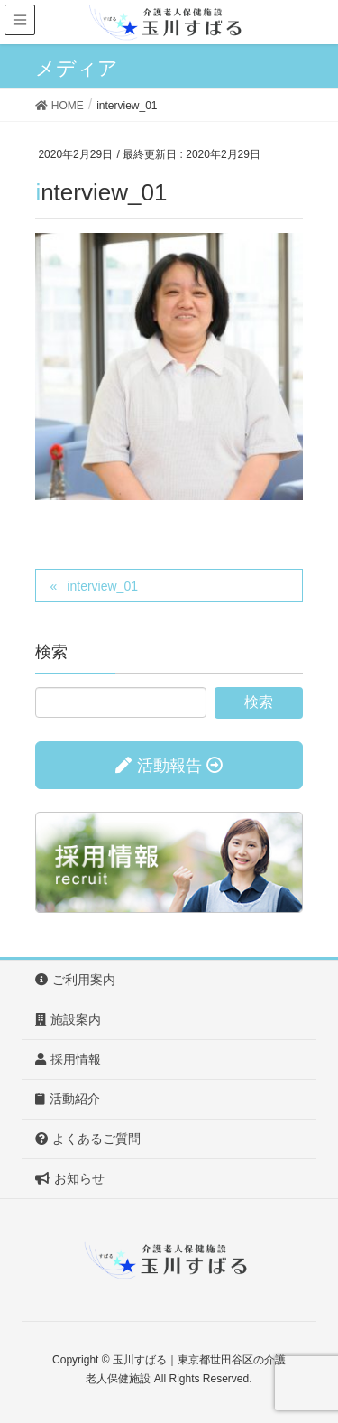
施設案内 (68, 1019)
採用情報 (68, 1059)
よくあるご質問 (88, 1138)
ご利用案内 (75, 979)
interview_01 (102, 586)
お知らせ (70, 1178)
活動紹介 (67, 1099)
